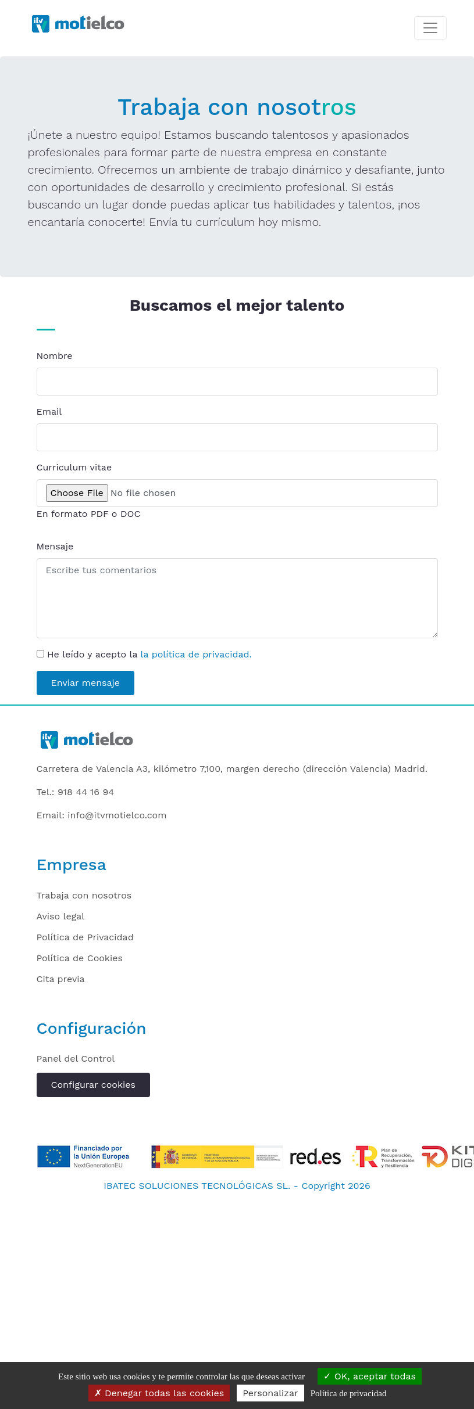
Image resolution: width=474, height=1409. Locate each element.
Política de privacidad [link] (349, 1393)
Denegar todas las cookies (159, 1393)
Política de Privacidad (85, 937)
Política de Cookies (80, 958)
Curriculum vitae (74, 467)
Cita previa (61, 978)
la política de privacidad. (196, 654)
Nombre (55, 355)
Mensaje (55, 546)
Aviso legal (61, 916)
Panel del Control (76, 1058)
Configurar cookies (93, 1084)
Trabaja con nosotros (84, 895)
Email (49, 411)
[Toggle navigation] (430, 27)
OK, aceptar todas (369, 1376)
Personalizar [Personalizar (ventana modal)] (270, 1393)
